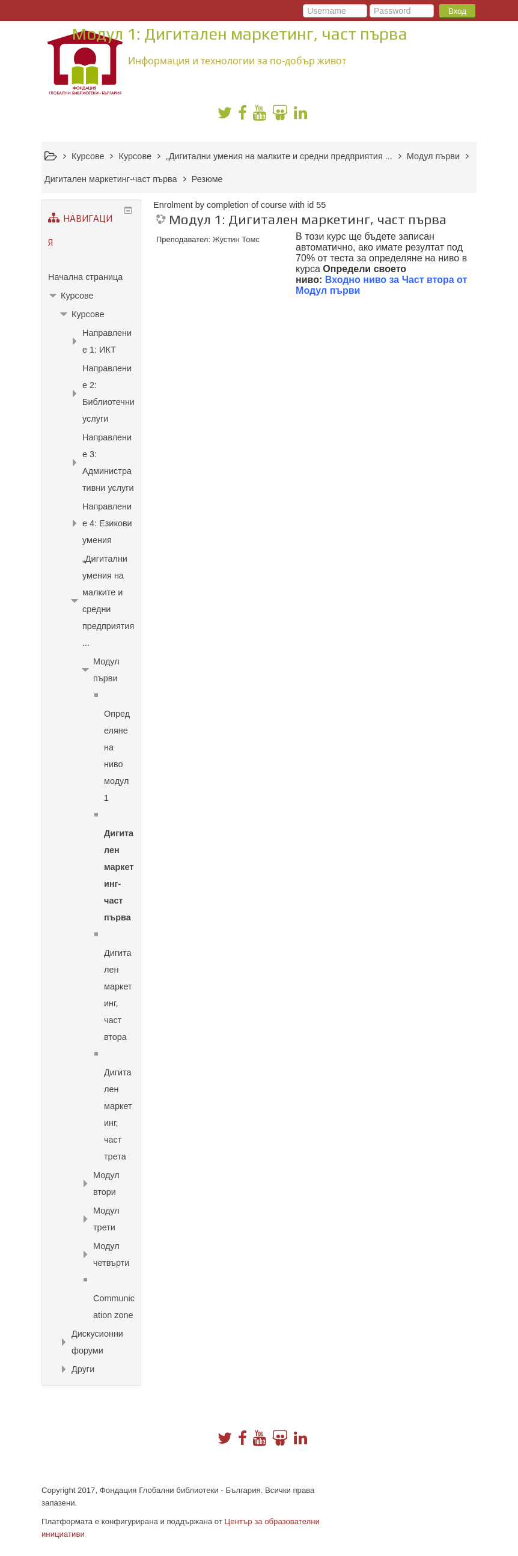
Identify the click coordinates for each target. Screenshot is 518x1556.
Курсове (77, 295)
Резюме (207, 179)
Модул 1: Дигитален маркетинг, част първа (307, 219)
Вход (457, 11)
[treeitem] (91, 277)
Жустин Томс (236, 239)
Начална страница (85, 277)
